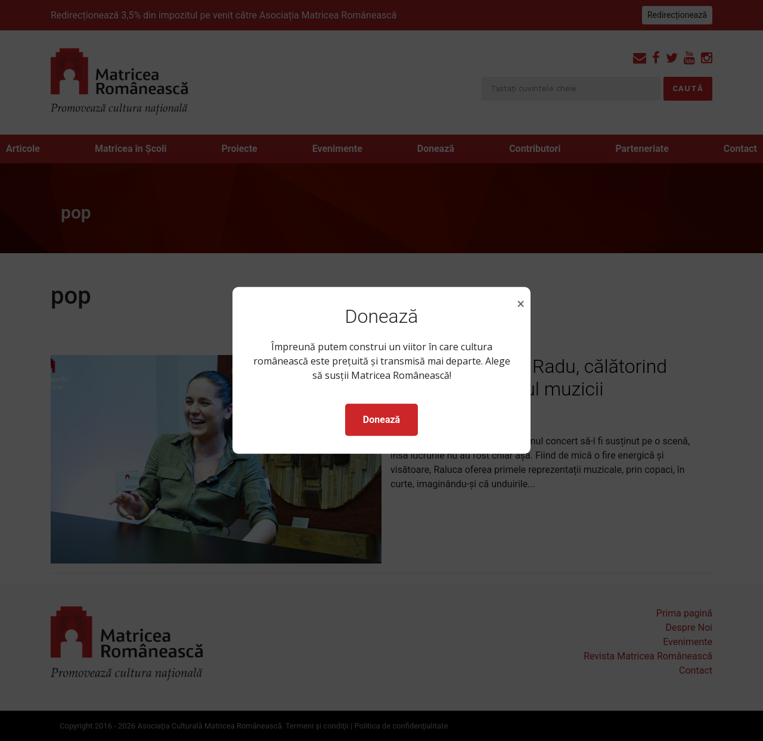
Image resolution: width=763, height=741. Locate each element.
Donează (381, 419)
